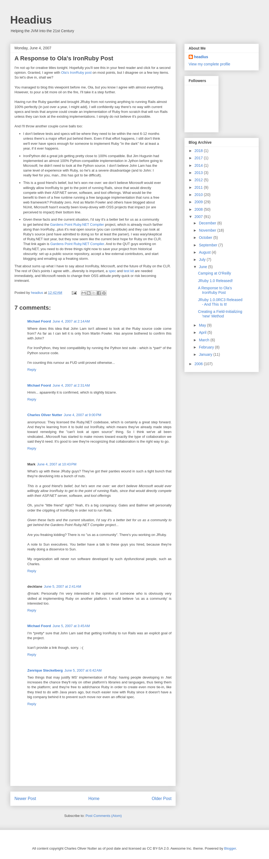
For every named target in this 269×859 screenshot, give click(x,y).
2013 (199, 173)
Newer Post (25, 798)
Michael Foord (39, 321)
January (206, 354)
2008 (199, 209)
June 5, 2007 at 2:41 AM (62, 586)
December (208, 223)
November (208, 230)
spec (112, 271)
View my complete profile (209, 64)
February (207, 347)
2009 (199, 202)
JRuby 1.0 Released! (215, 281)
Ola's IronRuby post (76, 73)
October (206, 237)
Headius (31, 20)
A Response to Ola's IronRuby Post (215, 290)
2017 (199, 158)
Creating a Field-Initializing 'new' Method (220, 313)
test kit (129, 271)
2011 (199, 187)
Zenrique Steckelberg (45, 670)
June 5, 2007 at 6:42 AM (83, 670)
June (203, 267)
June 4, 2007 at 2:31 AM (71, 385)
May (203, 325)
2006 (199, 364)
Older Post (161, 798)
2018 (199, 151)
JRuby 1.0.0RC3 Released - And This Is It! (220, 302)
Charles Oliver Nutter (44, 415)
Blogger (230, 848)
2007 (199, 216)
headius (201, 57)
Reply (31, 370)
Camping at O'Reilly (214, 273)
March (204, 340)
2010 (199, 194)
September (208, 245)
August (205, 252)
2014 (199, 165)
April (203, 332)
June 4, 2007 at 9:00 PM (82, 415)
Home (94, 798)
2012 (199, 180)
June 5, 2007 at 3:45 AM (71, 626)
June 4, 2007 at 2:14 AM (71, 321)
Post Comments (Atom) (103, 816)
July (203, 259)
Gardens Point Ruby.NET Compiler (77, 225)
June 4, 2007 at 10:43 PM (56, 464)
